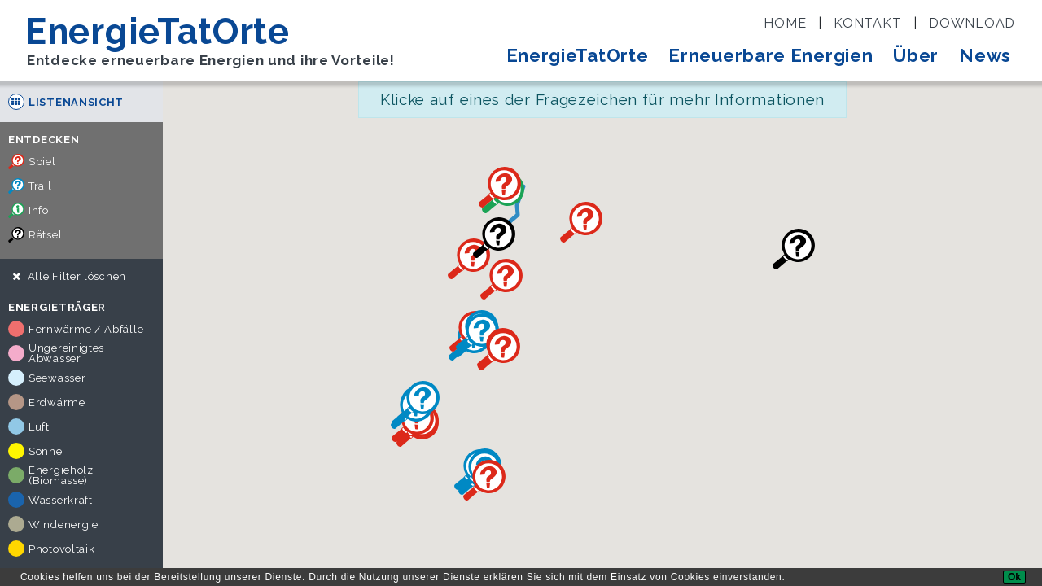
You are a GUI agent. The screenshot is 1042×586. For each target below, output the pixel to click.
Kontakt (867, 23)
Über (916, 55)
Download (972, 23)
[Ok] (1014, 577)
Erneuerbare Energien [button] (770, 55)
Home (785, 23)
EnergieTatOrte (577, 55)
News (985, 55)
